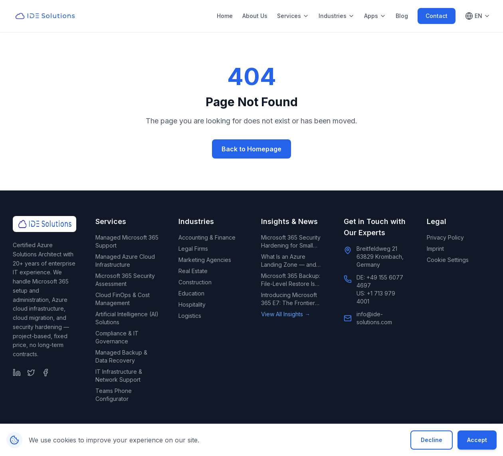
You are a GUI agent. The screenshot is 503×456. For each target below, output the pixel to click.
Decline (431, 439)
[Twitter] (31, 373)
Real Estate (193, 271)
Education (191, 293)
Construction (195, 282)
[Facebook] (46, 373)
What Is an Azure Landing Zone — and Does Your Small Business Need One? (288, 261)
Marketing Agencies (204, 259)
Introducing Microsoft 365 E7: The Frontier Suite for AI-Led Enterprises (289, 299)
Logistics (189, 315)
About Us (254, 15)
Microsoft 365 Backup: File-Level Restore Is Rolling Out (290, 280)
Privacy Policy (445, 237)
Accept (477, 439)
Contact (437, 15)
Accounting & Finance (207, 237)
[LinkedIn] (17, 373)
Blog (402, 15)
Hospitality (192, 304)
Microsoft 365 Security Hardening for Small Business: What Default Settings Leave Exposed (291, 242)
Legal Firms (193, 248)
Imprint (435, 248)
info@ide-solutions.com (374, 318)
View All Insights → (285, 314)
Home (225, 15)
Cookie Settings (448, 259)
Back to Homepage (251, 149)
